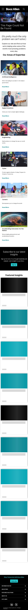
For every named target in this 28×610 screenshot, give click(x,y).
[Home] (12, 9)
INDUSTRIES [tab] (5, 589)
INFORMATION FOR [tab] (6, 586)
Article (4, 305)
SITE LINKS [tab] (4, 599)
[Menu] (3, 9)
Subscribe (14, 581)
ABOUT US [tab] (4, 596)
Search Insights (14, 571)
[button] (24, 9)
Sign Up (14, 265)
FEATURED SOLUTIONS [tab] (7, 592)
